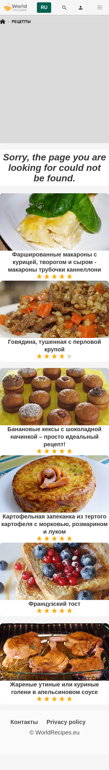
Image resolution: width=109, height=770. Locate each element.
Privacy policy (66, 722)
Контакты (24, 722)
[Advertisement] (54, 88)
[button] (99, 7)
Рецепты (21, 21)
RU (44, 7)
